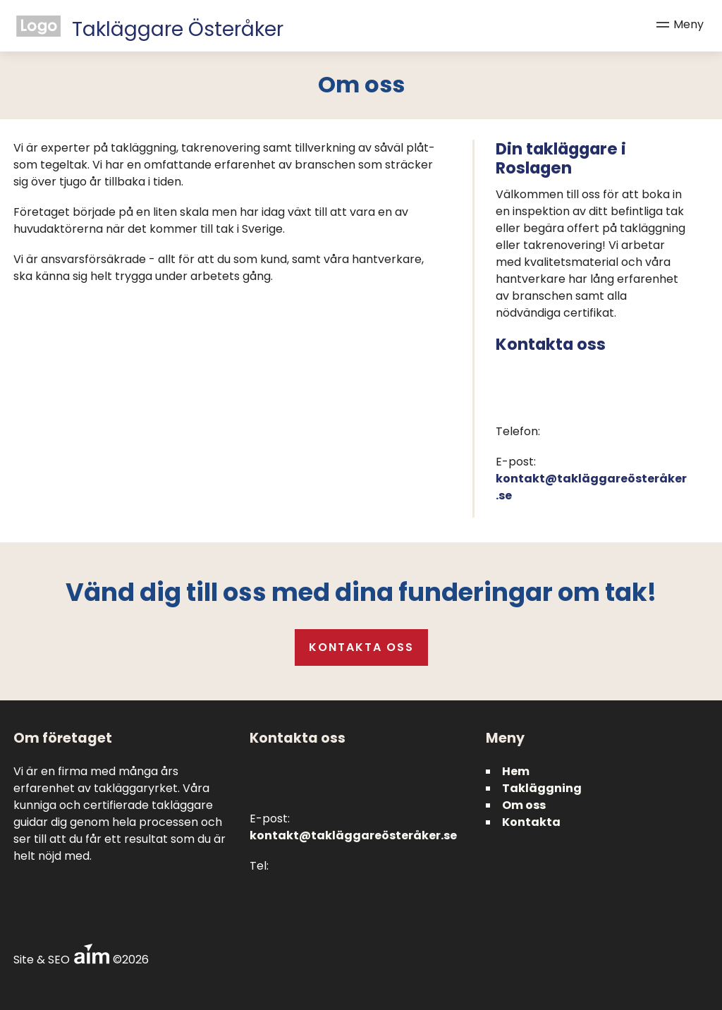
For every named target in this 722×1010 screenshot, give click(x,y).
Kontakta (531, 822)
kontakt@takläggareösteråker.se (353, 835)
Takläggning (542, 788)
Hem (516, 771)
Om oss (524, 805)
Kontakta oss (361, 647)
